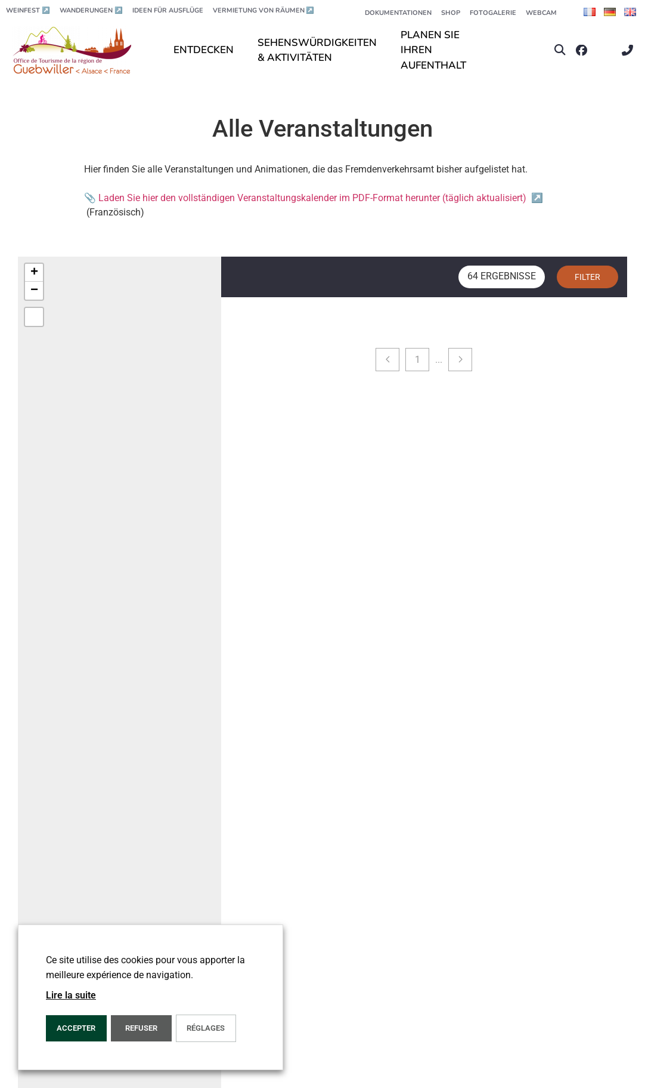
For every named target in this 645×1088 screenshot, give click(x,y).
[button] (560, 50)
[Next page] (460, 359)
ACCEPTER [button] (76, 1028)
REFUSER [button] (141, 1028)
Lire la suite (71, 995)
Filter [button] (587, 277)
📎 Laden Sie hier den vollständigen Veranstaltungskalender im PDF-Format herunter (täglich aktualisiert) (313, 198)
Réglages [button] (206, 1028)
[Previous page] (387, 359)
